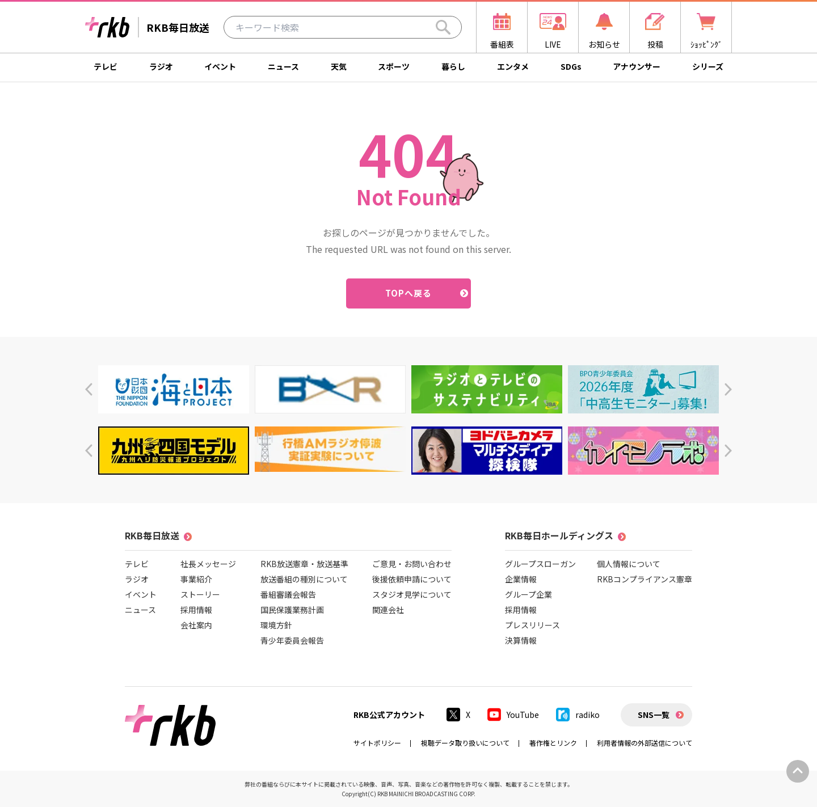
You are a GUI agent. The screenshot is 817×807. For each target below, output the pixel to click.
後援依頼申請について (412, 579)
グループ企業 (528, 594)
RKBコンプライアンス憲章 (644, 579)
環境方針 (276, 625)
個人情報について (628, 563)
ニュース (283, 66)
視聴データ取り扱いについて (465, 742)
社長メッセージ (208, 563)
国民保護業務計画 (292, 609)
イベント (220, 66)
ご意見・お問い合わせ (412, 563)
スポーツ (394, 66)
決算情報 (521, 640)
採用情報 (196, 609)
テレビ (105, 66)
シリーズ (707, 66)
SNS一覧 (653, 714)
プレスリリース (532, 625)
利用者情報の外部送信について (644, 742)
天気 (339, 66)
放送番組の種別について (304, 579)
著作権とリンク (553, 742)
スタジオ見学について (412, 594)
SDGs (571, 66)
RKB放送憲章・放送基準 (304, 563)
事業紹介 (196, 579)
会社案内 (196, 625)
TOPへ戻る (408, 293)
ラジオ (161, 66)
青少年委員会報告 (292, 640)
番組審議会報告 (288, 594)
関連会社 (388, 609)
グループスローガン (540, 563)
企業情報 (521, 579)
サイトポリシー (377, 742)
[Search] (443, 27)
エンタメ (513, 66)
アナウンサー (636, 66)
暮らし (453, 66)
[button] (88, 389)
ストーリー (200, 594)
